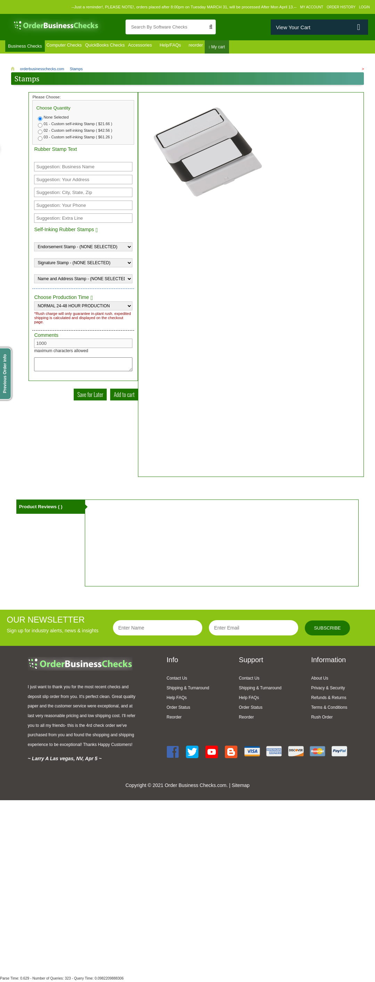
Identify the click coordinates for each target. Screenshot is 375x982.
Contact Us (176, 679)
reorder (223, 47)
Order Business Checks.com (195, 786)
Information (328, 661)
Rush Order (322, 718)
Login (364, 7)
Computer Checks (71, 47)
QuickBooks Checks (119, 47)
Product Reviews (42, 508)
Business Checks (26, 47)
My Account (311, 7)
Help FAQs (176, 698)
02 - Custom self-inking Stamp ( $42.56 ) (77, 131)
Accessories (162, 47)
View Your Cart (293, 28)
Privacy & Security (328, 689)
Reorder (173, 718)
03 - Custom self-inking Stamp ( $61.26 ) (77, 138)
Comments (46, 336)
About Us (319, 679)
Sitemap (241, 786)
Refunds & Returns (328, 698)
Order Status (178, 708)
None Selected (55, 118)
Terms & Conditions (329, 708)
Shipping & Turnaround (187, 689)
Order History (341, 7)
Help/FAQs (195, 47)
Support (251, 661)
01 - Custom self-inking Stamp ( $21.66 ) (77, 125)
